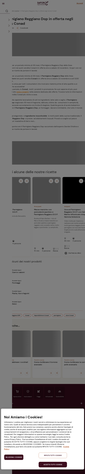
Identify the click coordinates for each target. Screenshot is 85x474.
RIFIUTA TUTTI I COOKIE (53, 455)
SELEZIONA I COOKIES (14, 457)
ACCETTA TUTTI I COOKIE (52, 465)
